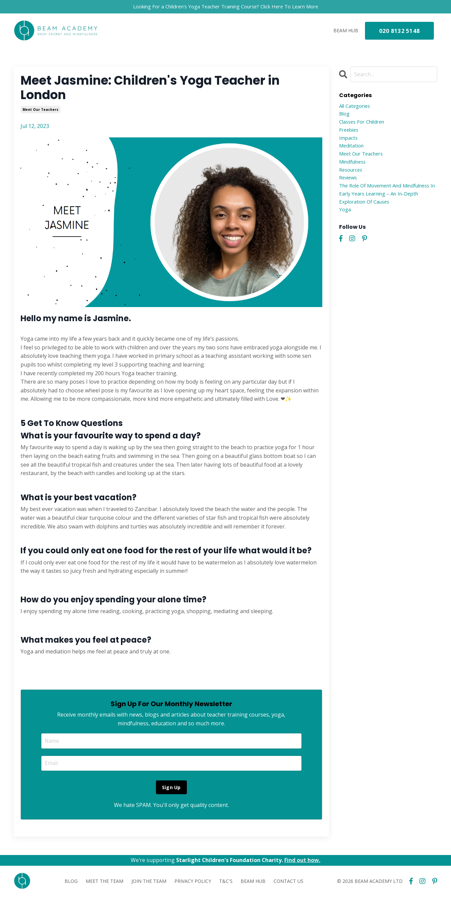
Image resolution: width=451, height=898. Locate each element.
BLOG (71, 882)
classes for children (364, 124)
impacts (349, 141)
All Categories (356, 107)
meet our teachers (40, 110)
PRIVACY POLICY (192, 882)
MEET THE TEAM (104, 882)
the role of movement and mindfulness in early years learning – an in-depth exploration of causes (387, 201)
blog (345, 115)
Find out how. (303, 861)
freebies (350, 132)
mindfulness (354, 167)
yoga (345, 218)
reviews (349, 184)
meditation (353, 150)
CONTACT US (288, 882)
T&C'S (226, 882)
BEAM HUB (345, 31)
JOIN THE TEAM (148, 882)
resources (352, 175)
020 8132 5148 (399, 31)
